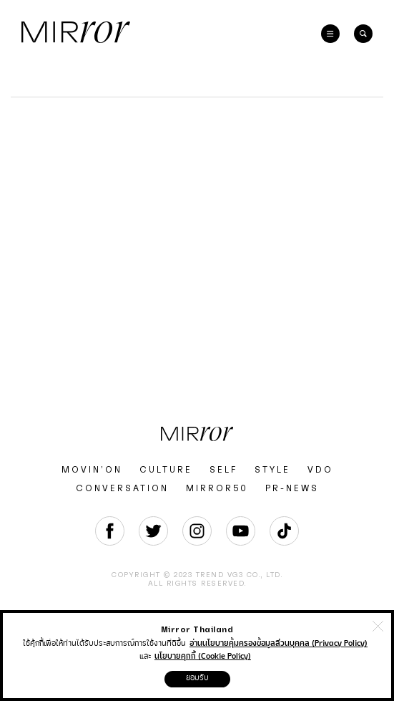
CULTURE (165, 469)
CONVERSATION (122, 488)
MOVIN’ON (91, 469)
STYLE (272, 469)
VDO (320, 469)
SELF (223, 469)
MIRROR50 (217, 488)
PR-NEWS (292, 488)
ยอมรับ (197, 678)
